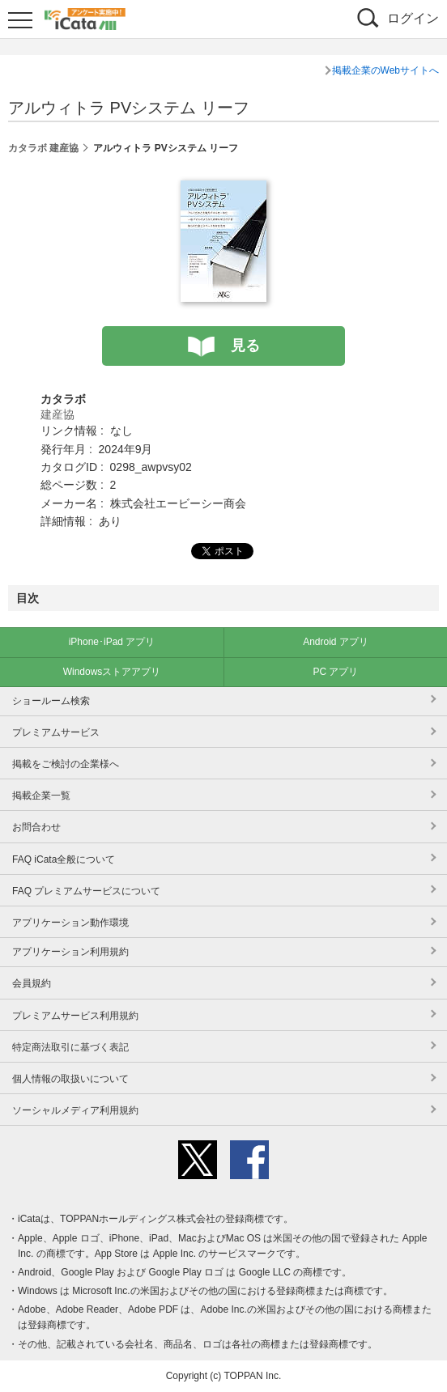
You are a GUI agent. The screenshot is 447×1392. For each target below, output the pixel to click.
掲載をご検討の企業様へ (65, 764)
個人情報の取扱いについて (70, 1078)
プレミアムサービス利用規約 (75, 1015)
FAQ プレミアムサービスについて (86, 891)
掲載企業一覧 (41, 795)
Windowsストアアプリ (112, 671)
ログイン (413, 18)
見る (245, 345)
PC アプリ (335, 671)
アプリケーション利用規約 (70, 951)
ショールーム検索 (51, 701)
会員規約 (31, 983)
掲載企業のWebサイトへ (385, 70)
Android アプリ (335, 641)
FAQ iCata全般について (63, 859)
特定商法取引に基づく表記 (70, 1047)
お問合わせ (36, 827)
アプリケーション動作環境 (70, 922)
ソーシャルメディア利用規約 (75, 1110)
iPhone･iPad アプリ (112, 641)
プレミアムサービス (56, 732)
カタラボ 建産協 (43, 148)
